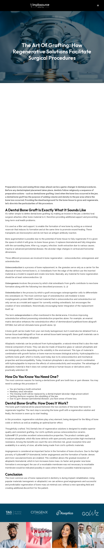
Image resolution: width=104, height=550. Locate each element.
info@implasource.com (52, 479)
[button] (98, 5)
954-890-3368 (52, 508)
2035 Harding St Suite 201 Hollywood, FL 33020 (52, 467)
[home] (39, 5)
